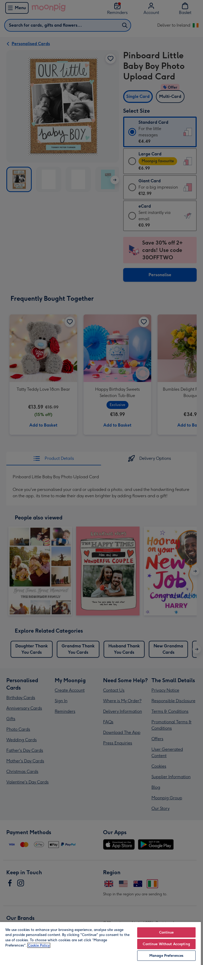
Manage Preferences (166, 956)
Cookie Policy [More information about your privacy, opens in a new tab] (39, 945)
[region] (100, 943)
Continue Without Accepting (166, 944)
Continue (166, 932)
